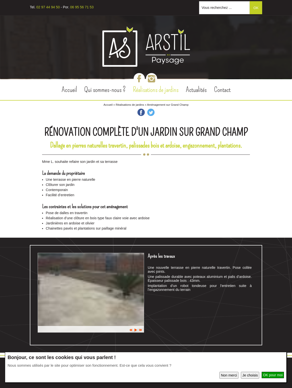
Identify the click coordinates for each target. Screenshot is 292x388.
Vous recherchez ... (217, 8)
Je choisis (250, 375)
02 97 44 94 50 (48, 7)
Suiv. (140, 330)
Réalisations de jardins (130, 104)
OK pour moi (273, 375)
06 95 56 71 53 (82, 7)
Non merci (229, 375)
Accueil (107, 104)
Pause (136, 330)
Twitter (151, 112)
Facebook (139, 78)
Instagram (151, 78)
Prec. (131, 330)
